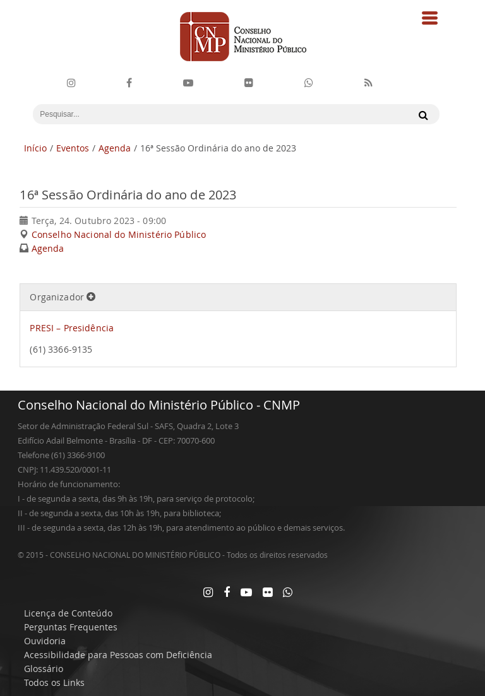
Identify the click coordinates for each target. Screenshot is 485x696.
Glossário (43, 669)
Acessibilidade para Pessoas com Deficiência (118, 655)
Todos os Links (54, 682)
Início (35, 148)
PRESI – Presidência (72, 328)
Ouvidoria (45, 641)
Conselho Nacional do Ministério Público (119, 234)
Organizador (62, 297)
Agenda (115, 148)
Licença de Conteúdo (68, 613)
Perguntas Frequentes (70, 627)
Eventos (72, 148)
